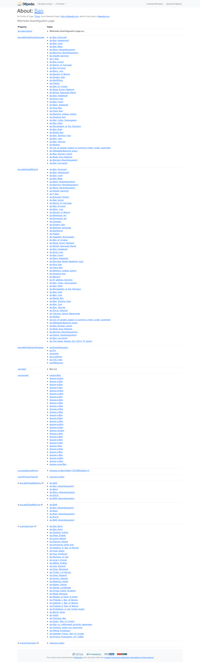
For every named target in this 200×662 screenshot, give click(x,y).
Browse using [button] (44, 3)
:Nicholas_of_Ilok (58, 557)
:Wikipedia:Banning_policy (63, 150)
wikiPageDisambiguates (31, 37)
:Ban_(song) (56, 61)
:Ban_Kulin (55, 529)
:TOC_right (55, 359)
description (25, 31)
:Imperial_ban (57, 117)
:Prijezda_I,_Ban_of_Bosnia (63, 599)
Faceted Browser (154, 3)
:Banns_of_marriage (60, 65)
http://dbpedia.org (69, 16)
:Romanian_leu (58, 218)
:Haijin (53, 615)
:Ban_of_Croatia (58, 86)
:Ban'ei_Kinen (57, 612)
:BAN (53, 483)
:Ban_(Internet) (58, 37)
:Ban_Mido (55, 46)
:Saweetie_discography (61, 236)
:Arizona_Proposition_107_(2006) (66, 636)
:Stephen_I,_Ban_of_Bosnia (63, 603)
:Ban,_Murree (57, 141)
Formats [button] (59, 3)
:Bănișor (54, 276)
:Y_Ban (54, 58)
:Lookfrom (55, 356)
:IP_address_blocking (60, 279)
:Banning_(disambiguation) (63, 52)
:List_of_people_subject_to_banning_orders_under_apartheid (79, 147)
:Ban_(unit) (56, 43)
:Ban (55, 375)
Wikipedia (78, 657)
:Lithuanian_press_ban (61, 544)
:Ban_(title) (55, 123)
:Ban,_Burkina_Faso (60, 135)
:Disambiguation (58, 347)
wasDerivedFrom (28, 470)
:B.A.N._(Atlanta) (58, 310)
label (22, 369)
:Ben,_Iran (55, 295)
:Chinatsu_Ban (57, 618)
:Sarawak (55, 221)
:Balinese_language (60, 227)
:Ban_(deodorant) (59, 40)
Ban (38, 10)
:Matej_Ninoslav (58, 593)
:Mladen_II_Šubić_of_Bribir (63, 596)
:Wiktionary (56, 362)
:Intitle (54, 353)
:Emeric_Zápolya (58, 578)
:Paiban (54, 83)
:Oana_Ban (56, 111)
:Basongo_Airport (59, 197)
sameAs (23, 375)
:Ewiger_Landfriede (60, 587)
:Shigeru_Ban (57, 77)
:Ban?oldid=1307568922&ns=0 (69, 470)
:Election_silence (58, 541)
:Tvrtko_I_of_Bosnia (60, 572)
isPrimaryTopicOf (28, 476)
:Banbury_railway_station (62, 114)
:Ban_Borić (55, 526)
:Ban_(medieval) (58, 95)
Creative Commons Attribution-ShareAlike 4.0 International (128, 657)
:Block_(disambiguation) (62, 187)
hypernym (27, 526)
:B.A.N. (54, 495)
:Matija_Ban (56, 132)
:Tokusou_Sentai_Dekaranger (64, 313)
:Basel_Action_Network (61, 89)
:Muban (54, 144)
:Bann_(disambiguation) (62, 49)
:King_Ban (55, 107)
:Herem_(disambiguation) (63, 335)
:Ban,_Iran (55, 138)
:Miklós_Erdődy (58, 563)
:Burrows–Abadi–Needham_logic (66, 261)
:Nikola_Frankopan (59, 630)
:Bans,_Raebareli (58, 104)
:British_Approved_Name (62, 92)
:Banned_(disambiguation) (63, 160)
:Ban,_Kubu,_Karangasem (63, 120)
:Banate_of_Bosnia (59, 74)
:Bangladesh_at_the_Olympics (65, 126)
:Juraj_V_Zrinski (58, 560)
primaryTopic (28, 643)
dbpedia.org (104, 16)
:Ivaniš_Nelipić (57, 538)
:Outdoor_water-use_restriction (65, 627)
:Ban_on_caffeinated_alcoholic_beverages (70, 624)
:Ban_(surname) (58, 163)
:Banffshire (56, 80)
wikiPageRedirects (30, 483)
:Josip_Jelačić (57, 550)
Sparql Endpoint (173, 3)
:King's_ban (56, 98)
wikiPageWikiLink (28, 169)
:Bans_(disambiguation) (62, 492)
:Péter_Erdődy (57, 535)
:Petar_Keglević (58, 575)
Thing (37, 16)
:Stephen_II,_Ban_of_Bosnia (64, 547)
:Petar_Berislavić (58, 569)
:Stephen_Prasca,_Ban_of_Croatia (66, 633)
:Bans (53, 489)
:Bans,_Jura (56, 71)
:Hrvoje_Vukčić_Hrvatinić (62, 590)
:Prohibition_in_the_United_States (66, 609)
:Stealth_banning (58, 55)
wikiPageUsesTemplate (31, 347)
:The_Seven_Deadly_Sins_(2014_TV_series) (70, 341)
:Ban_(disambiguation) (61, 486)
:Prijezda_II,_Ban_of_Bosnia (63, 606)
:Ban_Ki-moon (57, 68)
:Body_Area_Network (60, 157)
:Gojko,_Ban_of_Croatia (61, 621)
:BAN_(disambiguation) (61, 498)
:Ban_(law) (55, 129)
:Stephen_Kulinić (58, 532)
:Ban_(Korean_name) (60, 153)
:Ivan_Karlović (57, 566)
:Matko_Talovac (58, 584)
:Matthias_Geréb (58, 581)
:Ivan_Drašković (58, 553)
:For (52, 350)
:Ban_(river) (56, 101)
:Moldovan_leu (57, 215)
